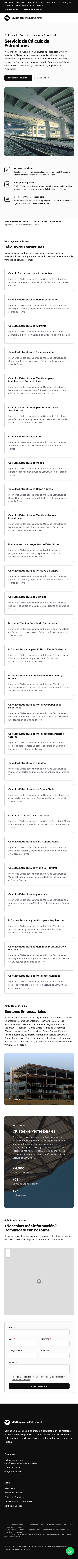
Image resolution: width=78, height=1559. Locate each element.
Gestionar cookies (33, 9)
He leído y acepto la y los (38, 1378)
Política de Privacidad (40, 1377)
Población (46, 1350)
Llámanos (43, 78)
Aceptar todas (11, 9)
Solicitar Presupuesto (18, 78)
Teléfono (46, 1339)
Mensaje (13, 1362)
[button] (39, 1281)
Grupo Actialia (23, 1549)
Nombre (13, 1327)
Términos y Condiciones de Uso (19, 1501)
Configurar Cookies (13, 1506)
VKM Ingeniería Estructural (23, 18)
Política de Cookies (13, 1492)
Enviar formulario (39, 1386)
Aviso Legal (9, 1488)
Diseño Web (10, 1549)
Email (12, 1339)
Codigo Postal (16, 1350)
